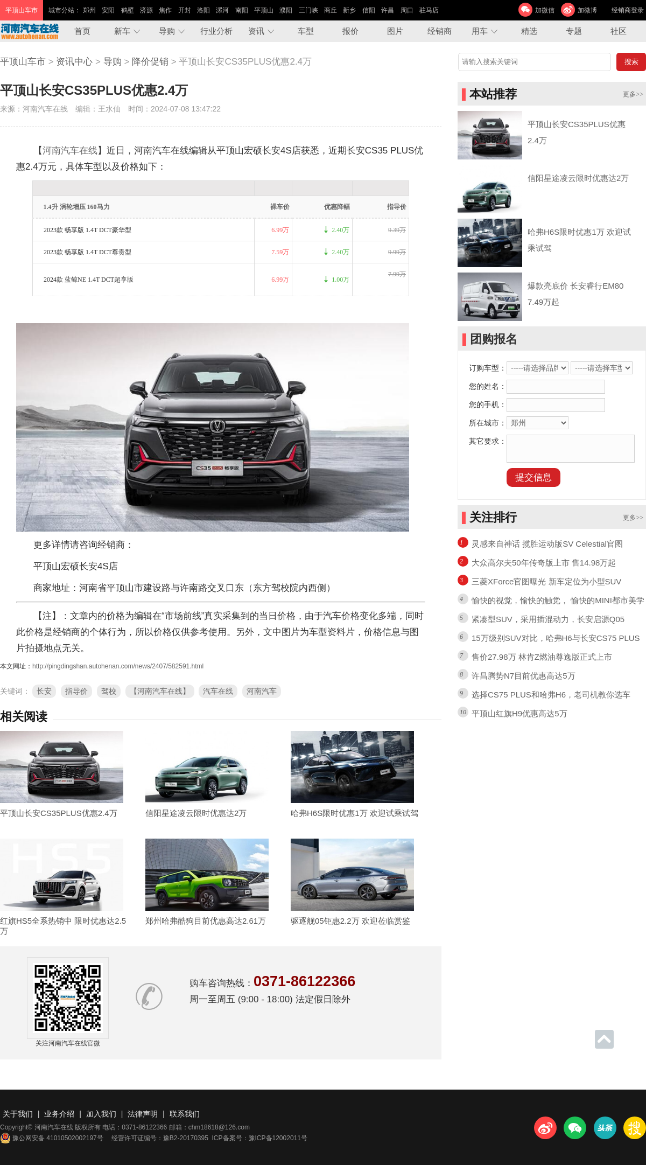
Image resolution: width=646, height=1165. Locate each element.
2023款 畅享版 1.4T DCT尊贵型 (87, 252)
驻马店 (429, 10)
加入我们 (101, 1114)
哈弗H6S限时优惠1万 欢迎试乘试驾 (354, 813)
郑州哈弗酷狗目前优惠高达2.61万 (205, 920)
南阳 (241, 10)
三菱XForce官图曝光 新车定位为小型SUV (546, 581)
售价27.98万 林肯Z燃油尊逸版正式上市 (542, 656)
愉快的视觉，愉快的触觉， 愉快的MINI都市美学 (558, 600)
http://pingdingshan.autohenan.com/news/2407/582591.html (117, 666)
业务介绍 (59, 1114)
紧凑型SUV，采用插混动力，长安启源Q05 (548, 619)
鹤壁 (127, 10)
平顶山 (263, 10)
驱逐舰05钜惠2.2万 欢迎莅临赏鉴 (350, 920)
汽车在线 (218, 691)
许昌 (387, 10)
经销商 (439, 31)
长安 (44, 691)
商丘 (330, 10)
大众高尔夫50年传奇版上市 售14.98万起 (544, 562)
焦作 (165, 10)
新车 (122, 31)
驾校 (108, 691)
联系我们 (185, 1114)
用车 (480, 31)
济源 (146, 10)
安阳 (108, 10)
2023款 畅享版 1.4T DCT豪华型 (87, 230)
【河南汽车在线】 (160, 691)
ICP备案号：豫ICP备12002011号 (259, 1138)
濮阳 (285, 10)
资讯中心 (74, 62)
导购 (167, 31)
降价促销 (150, 62)
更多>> (633, 94)
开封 (184, 10)
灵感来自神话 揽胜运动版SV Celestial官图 (547, 543)
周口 (407, 10)
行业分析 (216, 31)
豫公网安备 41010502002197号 (51, 1138)
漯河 (222, 10)
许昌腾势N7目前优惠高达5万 (523, 675)
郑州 (89, 10)
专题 (574, 31)
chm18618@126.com (219, 1127)
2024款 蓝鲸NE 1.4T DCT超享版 (89, 279)
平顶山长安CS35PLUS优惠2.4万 (58, 813)
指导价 (76, 691)
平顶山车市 (23, 62)
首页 (82, 31)
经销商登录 (628, 10)
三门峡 (308, 10)
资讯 (256, 31)
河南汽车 (262, 691)
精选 (529, 31)
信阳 (368, 10)
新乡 (349, 10)
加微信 (544, 10)
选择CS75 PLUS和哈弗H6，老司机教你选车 (551, 694)
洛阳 (203, 10)
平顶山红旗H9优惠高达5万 (519, 713)
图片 (395, 31)
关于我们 (18, 1114)
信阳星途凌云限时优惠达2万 (196, 813)
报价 (350, 31)
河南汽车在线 (70, 150)
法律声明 (143, 1114)
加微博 (587, 10)
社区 (618, 31)
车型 (306, 31)
